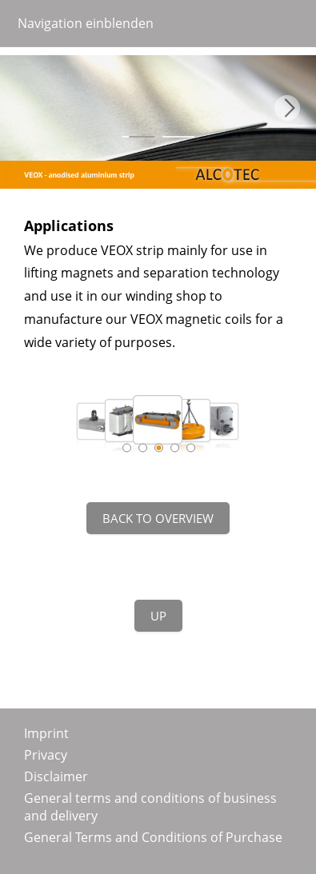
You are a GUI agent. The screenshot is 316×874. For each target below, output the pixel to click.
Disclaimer (56, 776)
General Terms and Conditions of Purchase (153, 837)
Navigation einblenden (86, 23)
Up (158, 616)
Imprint (46, 733)
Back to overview (158, 518)
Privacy (45, 755)
